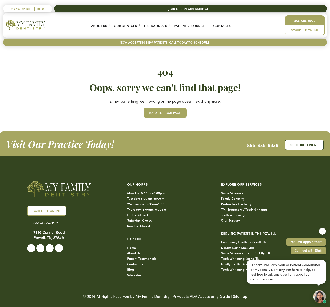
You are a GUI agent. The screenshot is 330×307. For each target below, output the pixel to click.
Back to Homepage (165, 112)
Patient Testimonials (141, 258)
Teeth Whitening (233, 215)
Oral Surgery (230, 220)
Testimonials (155, 25)
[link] (31, 248)
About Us (99, 25)
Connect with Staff (308, 251)
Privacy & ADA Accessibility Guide (201, 296)
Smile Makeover (233, 193)
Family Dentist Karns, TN (238, 264)
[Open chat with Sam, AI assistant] (319, 296)
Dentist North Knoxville (237, 247)
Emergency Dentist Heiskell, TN (243, 242)
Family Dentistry (233, 198)
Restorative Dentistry (236, 204)
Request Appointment (306, 242)
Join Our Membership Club (191, 9)
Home (131, 247)
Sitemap (240, 296)
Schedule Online (305, 30)
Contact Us (223, 25)
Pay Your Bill (20, 8)
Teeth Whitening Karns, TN (240, 258)
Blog (41, 8)
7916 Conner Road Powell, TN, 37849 (49, 235)
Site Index (134, 275)
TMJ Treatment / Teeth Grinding (244, 209)
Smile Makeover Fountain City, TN (245, 253)
